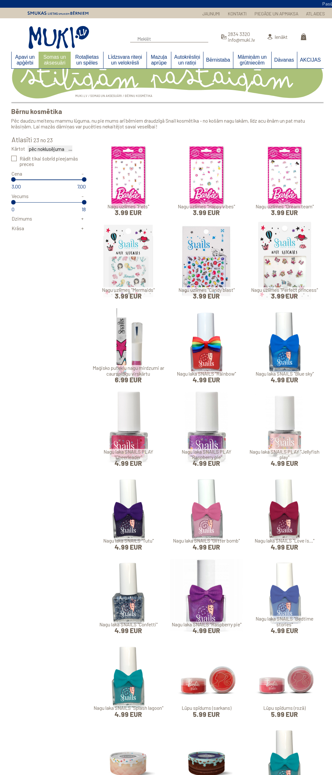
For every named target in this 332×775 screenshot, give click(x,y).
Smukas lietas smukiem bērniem (58, 13)
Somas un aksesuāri (54, 59)
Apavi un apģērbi (25, 59)
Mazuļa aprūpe (159, 59)
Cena (17, 173)
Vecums (20, 196)
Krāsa (18, 228)
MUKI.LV (59, 37)
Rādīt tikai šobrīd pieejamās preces (49, 161)
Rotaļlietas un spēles (87, 59)
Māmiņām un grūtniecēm (252, 59)
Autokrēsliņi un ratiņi (187, 59)
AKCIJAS (310, 60)
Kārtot (18, 148)
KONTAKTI (237, 13)
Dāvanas (284, 60)
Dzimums (22, 218)
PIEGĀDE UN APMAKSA (276, 13)
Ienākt (281, 36)
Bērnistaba (218, 60)
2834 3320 (239, 34)
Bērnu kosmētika (138, 96)
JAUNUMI (211, 13)
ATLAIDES (315, 13)
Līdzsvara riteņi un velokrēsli (125, 59)
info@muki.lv (241, 39)
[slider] (13, 179)
